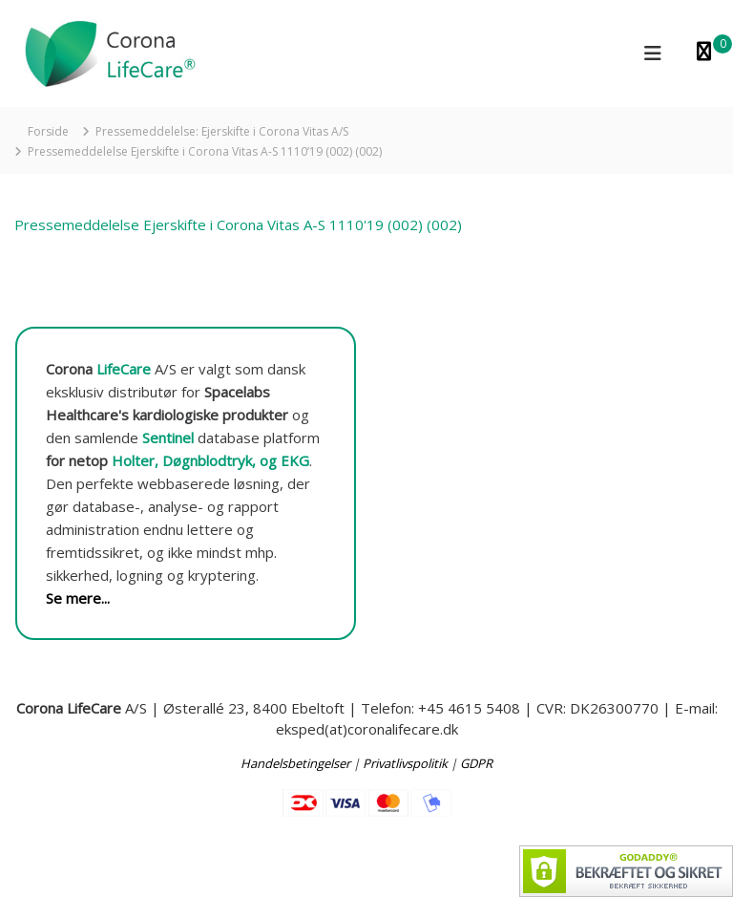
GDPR (476, 763)
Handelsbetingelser (295, 763)
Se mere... (78, 598)
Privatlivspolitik (405, 763)
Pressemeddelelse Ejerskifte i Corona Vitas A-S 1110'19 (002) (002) (238, 224)
